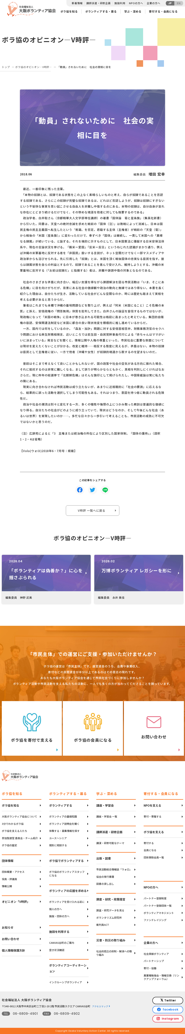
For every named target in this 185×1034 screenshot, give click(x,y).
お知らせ (7, 927)
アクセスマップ (100, 1006)
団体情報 (7, 860)
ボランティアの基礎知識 (63, 816)
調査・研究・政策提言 (110, 899)
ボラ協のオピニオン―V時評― (33, 67)
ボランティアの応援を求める (68, 890)
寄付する (149, 843)
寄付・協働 (150, 968)
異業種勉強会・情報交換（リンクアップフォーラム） (161, 977)
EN (179, 3)
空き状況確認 (56, 950)
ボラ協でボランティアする (66, 860)
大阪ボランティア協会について (19, 816)
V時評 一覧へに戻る (91, 510)
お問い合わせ (10, 939)
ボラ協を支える (154, 832)
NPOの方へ (136, 3)
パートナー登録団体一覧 (158, 905)
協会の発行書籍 (105, 876)
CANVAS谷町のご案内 (61, 942)
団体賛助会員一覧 (154, 857)
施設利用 (119, 3)
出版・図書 (103, 858)
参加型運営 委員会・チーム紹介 (20, 838)
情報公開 (7, 886)
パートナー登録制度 (155, 898)
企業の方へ (153, 3)
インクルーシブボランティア (65, 982)
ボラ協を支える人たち (14, 831)
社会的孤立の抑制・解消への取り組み (114, 953)
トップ (6, 67)
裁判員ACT (102, 924)
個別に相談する (58, 845)
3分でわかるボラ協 (13, 824)
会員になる (150, 850)
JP (170, 3)
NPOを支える (152, 805)
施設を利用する (59, 931)
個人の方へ (55, 909)
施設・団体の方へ (59, 916)
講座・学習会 (105, 805)
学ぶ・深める (132, 11)
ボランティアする (60, 805)
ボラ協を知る (69, 11)
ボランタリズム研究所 (109, 917)
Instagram (170, 1019)
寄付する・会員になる (163, 11)
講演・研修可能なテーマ (110, 843)
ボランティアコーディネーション (68, 968)
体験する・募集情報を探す (64, 831)
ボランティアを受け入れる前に (67, 902)
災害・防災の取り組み (110, 940)
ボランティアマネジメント (159, 913)
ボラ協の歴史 (9, 845)
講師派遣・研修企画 (98, 3)
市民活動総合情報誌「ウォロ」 (114, 869)
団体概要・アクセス (13, 872)
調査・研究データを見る (110, 910)
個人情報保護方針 (13, 950)
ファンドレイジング (155, 920)
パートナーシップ (154, 961)
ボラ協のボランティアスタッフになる (67, 873)
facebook (171, 1009)
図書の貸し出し (105, 884)
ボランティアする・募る (101, 11)
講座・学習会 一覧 (106, 816)
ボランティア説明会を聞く (64, 824)
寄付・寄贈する (152, 816)
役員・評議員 (9, 879)
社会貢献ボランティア (156, 954)
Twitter (170, 1000)
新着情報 (77, 3)
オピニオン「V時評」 (16, 901)
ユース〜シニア (58, 838)
